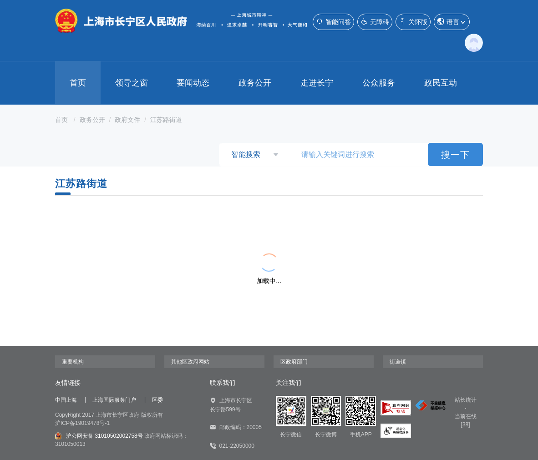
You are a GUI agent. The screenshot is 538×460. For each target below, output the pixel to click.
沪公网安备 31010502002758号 (99, 436)
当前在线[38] (466, 420)
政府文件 (127, 119)
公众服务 (378, 82)
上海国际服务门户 (114, 400)
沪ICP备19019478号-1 (82, 423)
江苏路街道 (166, 119)
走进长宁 (316, 82)
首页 (78, 82)
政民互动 (440, 82)
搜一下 (455, 155)
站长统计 (466, 400)
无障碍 (374, 21)
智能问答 (333, 21)
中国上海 (66, 400)
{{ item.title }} (99, 227)
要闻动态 (193, 82)
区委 (157, 400)
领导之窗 (131, 82)
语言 (452, 22)
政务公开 (255, 82)
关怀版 (413, 21)
